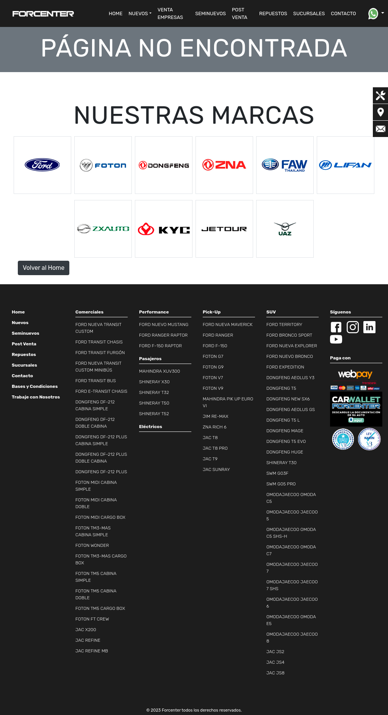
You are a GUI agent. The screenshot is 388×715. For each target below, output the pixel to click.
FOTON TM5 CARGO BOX (100, 608)
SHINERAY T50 (154, 403)
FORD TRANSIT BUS (95, 380)
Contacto (22, 375)
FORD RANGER (218, 335)
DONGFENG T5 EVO (286, 441)
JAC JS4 (275, 662)
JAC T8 (210, 437)
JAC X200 (85, 629)
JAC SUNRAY (216, 469)
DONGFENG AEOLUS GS (290, 409)
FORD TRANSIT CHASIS (99, 342)
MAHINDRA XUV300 (159, 371)
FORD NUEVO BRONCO (289, 356)
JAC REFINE (87, 640)
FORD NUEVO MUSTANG (163, 324)
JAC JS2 (275, 651)
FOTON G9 (213, 367)
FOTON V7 (213, 377)
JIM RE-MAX (215, 416)
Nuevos (20, 322)
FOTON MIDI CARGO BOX (100, 517)
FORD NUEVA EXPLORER (291, 345)
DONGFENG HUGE (284, 452)
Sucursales (24, 365)
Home (18, 312)
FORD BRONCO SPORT (289, 335)
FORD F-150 (215, 345)
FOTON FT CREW (92, 619)
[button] (139, 13)
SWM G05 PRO (281, 484)
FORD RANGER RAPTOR (163, 335)
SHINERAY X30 (154, 381)
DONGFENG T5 (281, 388)
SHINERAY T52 (154, 413)
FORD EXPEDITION (285, 367)
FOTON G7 (213, 356)
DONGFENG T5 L (283, 420)
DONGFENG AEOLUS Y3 (290, 377)
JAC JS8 (275, 673)
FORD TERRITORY (284, 324)
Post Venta (24, 343)
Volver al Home (43, 267)
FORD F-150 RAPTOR (160, 345)
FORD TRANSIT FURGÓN (100, 352)
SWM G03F (277, 473)
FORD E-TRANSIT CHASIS (101, 391)
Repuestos (24, 354)
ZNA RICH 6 (215, 427)
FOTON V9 (213, 388)
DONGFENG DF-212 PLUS (101, 471)
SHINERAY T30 (281, 462)
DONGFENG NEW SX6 (288, 399)
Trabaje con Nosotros (36, 397)
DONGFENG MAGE (285, 430)
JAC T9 (210, 458)
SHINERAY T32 (154, 392)
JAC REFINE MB (91, 651)
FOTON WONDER (92, 545)
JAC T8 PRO (215, 448)
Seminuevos (25, 333)
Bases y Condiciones (35, 386)
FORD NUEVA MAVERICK (228, 324)
